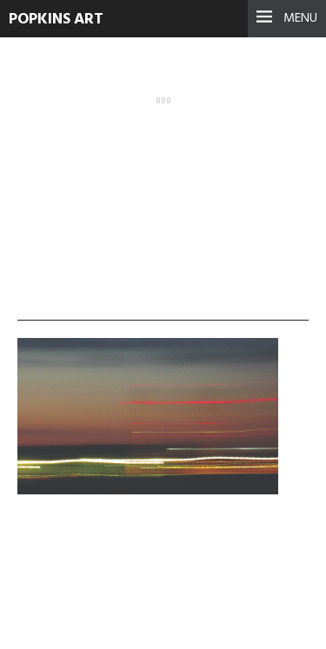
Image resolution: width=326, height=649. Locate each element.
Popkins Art (56, 19)
